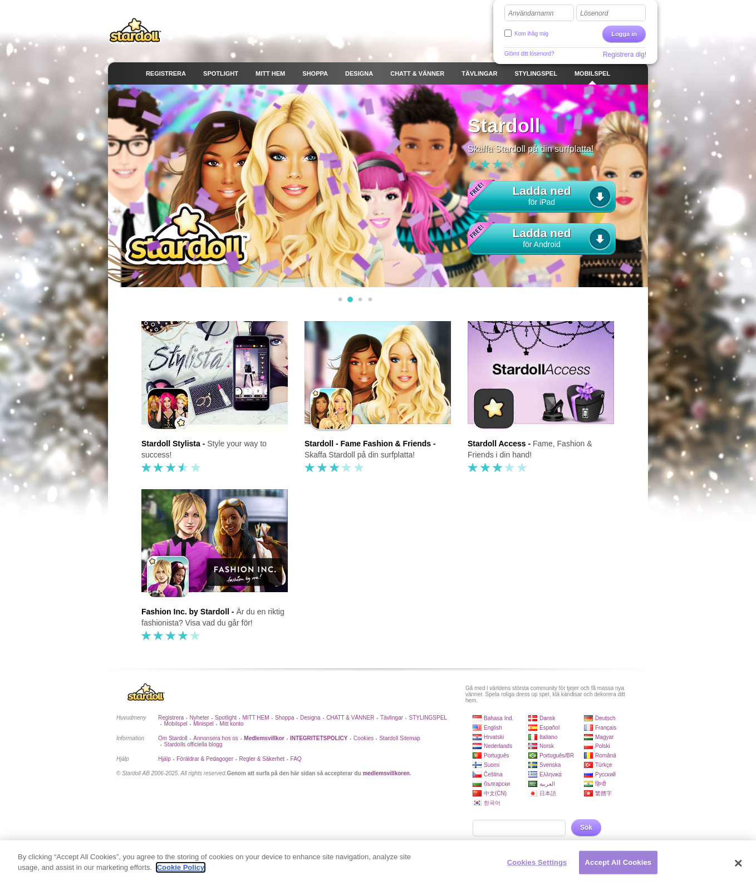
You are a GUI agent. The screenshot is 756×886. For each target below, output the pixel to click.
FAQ (296, 759)
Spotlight (226, 718)
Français (605, 728)
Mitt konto (231, 724)
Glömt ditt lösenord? (529, 54)
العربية (547, 784)
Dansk (547, 718)
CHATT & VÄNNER (350, 718)
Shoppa (284, 718)
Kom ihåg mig (531, 34)
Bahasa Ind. (498, 718)
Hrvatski (494, 737)
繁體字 (603, 793)
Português (496, 755)
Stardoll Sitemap (399, 738)
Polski (602, 746)
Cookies (364, 738)
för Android (542, 236)
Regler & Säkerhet (261, 759)
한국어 (492, 803)
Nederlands (498, 746)
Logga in (624, 34)
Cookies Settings (537, 862)
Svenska (550, 765)
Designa (310, 718)
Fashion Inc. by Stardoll (185, 611)
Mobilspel (175, 724)
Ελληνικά (550, 774)
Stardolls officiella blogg (193, 744)
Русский (605, 774)
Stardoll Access (497, 443)
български (497, 784)
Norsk (546, 746)
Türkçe (603, 765)
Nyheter (199, 718)
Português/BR (556, 755)
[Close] (738, 863)
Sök (586, 827)
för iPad (542, 194)
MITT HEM (255, 718)
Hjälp (164, 759)
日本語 (547, 793)
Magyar (604, 737)
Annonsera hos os (215, 738)
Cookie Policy (180, 867)
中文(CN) (495, 793)
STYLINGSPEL (428, 718)
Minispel (203, 724)
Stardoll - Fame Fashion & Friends (368, 443)
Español (549, 728)
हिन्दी (600, 784)
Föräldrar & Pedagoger (204, 759)
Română (605, 755)
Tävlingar (391, 718)
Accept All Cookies (618, 862)
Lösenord (594, 13)
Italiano (548, 737)
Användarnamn (530, 13)
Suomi (491, 765)
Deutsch (605, 718)
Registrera (171, 718)
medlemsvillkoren (385, 773)
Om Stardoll (173, 738)
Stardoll (135, 30)
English (493, 728)
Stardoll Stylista (170, 443)
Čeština (493, 774)
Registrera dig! (624, 54)
